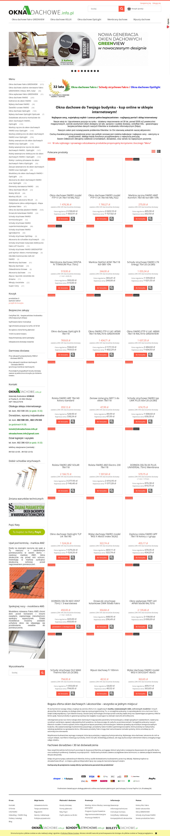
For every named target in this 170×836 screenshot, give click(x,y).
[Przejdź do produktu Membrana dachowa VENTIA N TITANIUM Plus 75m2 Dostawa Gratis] (65, 242)
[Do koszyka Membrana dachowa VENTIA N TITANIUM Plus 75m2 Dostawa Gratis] (62, 288)
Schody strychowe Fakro (114, 87)
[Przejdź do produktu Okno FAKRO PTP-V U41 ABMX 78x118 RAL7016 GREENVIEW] (143, 312)
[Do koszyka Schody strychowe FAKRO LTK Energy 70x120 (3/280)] (140, 288)
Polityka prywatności (42, 818)
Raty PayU (63, 812)
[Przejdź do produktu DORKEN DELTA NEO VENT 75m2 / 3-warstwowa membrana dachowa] (65, 581)
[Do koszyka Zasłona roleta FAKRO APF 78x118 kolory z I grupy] (140, 558)
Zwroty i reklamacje (41, 815)
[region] (85, 49)
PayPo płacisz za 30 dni (68, 815)
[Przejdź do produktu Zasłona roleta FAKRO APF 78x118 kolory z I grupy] (143, 514)
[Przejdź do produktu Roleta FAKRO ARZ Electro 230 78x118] (104, 445)
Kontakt (12, 805)
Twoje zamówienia (41, 808)
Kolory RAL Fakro (142, 805)
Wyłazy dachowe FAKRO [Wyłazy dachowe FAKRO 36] (19, 104)
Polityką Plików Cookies (70, 833)
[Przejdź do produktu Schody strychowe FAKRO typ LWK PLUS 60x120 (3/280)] (143, 378)
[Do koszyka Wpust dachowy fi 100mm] (101, 693)
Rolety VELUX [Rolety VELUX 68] (14, 193)
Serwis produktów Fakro (145, 818)
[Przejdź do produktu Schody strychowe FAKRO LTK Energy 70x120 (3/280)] (143, 242)
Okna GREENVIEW (143, 812)
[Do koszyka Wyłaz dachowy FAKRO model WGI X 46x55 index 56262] (101, 558)
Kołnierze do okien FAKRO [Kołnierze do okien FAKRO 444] (20, 101)
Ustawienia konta (41, 805)
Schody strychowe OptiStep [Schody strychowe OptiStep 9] (20, 236)
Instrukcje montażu (117, 812)
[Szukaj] (122, 9)
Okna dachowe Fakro (84, 87)
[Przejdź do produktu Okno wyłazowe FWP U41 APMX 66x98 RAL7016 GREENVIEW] (143, 581)
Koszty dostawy (66, 805)
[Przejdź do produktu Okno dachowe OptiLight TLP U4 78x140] (65, 514)
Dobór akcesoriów (143, 808)
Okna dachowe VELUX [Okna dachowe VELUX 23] (18, 190)
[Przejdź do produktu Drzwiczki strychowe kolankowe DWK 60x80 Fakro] (104, 581)
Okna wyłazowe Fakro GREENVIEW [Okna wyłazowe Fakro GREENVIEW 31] (23, 94)
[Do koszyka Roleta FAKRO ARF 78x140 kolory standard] (62, 421)
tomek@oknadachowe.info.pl (23, 429)
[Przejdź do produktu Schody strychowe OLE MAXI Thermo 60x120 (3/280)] (65, 650)
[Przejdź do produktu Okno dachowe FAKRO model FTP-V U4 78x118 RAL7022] (65, 176)
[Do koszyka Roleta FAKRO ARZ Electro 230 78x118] (101, 491)
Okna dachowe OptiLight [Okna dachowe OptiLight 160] (19, 111)
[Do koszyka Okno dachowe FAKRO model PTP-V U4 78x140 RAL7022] (101, 219)
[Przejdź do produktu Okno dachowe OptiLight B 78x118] (65, 312)
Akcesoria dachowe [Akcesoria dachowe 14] (17, 272)
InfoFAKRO (13, 812)
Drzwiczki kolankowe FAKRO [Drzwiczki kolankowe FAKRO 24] (21, 213)
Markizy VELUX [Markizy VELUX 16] (15, 196)
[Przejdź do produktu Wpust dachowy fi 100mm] (104, 650)
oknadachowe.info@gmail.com (24, 433)
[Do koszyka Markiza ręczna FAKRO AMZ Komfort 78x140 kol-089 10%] (140, 219)
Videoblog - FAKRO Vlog (18, 815)
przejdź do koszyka (16, 303)
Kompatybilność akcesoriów (121, 818)
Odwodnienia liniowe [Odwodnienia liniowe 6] (18, 269)
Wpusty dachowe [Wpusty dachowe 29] (16, 266)
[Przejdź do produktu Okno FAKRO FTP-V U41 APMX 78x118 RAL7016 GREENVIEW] (104, 312)
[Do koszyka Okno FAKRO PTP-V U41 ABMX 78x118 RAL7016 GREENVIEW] (140, 355)
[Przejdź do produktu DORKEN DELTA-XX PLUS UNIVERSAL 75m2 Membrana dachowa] (143, 445)
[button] (73, 219)
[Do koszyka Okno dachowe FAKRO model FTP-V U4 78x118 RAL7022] (62, 219)
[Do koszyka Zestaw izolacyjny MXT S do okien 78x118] (101, 421)
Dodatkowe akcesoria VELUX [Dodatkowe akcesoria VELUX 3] (21, 200)
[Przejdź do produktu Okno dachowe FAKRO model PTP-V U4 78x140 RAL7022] (104, 176)
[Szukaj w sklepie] (104, 9)
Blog (10, 821)
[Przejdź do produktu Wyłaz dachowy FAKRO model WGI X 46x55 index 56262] (104, 514)
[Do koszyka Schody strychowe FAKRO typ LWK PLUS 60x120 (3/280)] (140, 421)
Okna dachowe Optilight (145, 87)
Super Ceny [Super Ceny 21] (14, 286)
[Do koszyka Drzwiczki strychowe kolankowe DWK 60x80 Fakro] (101, 627)
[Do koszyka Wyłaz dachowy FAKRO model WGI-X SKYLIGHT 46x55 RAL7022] (140, 693)
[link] (85, 49)
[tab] (72, 71)
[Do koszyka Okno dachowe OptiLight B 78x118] (62, 355)
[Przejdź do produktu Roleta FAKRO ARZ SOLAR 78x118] (65, 445)
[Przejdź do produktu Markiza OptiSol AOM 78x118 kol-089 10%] (104, 242)
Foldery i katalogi (15, 818)
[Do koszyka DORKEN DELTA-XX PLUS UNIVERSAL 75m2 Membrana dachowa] (140, 491)
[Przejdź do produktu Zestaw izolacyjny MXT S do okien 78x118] (104, 378)
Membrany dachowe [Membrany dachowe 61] (17, 262)
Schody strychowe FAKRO (146, 815)
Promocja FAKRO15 (92, 817)
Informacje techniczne (118, 808)
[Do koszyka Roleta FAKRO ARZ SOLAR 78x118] (62, 491)
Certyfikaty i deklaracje (119, 815)
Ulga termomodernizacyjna (95, 814)
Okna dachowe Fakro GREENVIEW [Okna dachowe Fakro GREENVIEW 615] (23, 84)
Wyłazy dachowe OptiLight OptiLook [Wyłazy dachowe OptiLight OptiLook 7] (24, 114)
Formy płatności (66, 808)
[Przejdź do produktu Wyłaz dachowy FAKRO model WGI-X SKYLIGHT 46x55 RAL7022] (143, 650)
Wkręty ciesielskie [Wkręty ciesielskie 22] (16, 282)
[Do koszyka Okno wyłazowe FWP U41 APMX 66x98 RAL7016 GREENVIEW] (140, 627)
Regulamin (38, 812)
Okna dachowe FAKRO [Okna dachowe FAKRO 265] (18, 97)
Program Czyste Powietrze (95, 811)
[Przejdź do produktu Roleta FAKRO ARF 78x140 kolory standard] (65, 378)
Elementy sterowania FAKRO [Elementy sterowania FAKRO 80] (21, 186)
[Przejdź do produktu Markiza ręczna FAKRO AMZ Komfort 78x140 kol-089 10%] (143, 176)
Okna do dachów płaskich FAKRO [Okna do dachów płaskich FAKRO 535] (23, 210)
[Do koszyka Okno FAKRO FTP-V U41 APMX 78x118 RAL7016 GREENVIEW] (101, 355)
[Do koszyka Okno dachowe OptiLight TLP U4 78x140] (62, 558)
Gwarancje (114, 805)
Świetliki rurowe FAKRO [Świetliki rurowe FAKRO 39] (19, 107)
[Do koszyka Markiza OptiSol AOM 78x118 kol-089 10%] (101, 288)
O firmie (12, 808)
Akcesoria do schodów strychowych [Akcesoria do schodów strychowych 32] (24, 239)
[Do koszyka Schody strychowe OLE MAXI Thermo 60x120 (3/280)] (62, 693)
